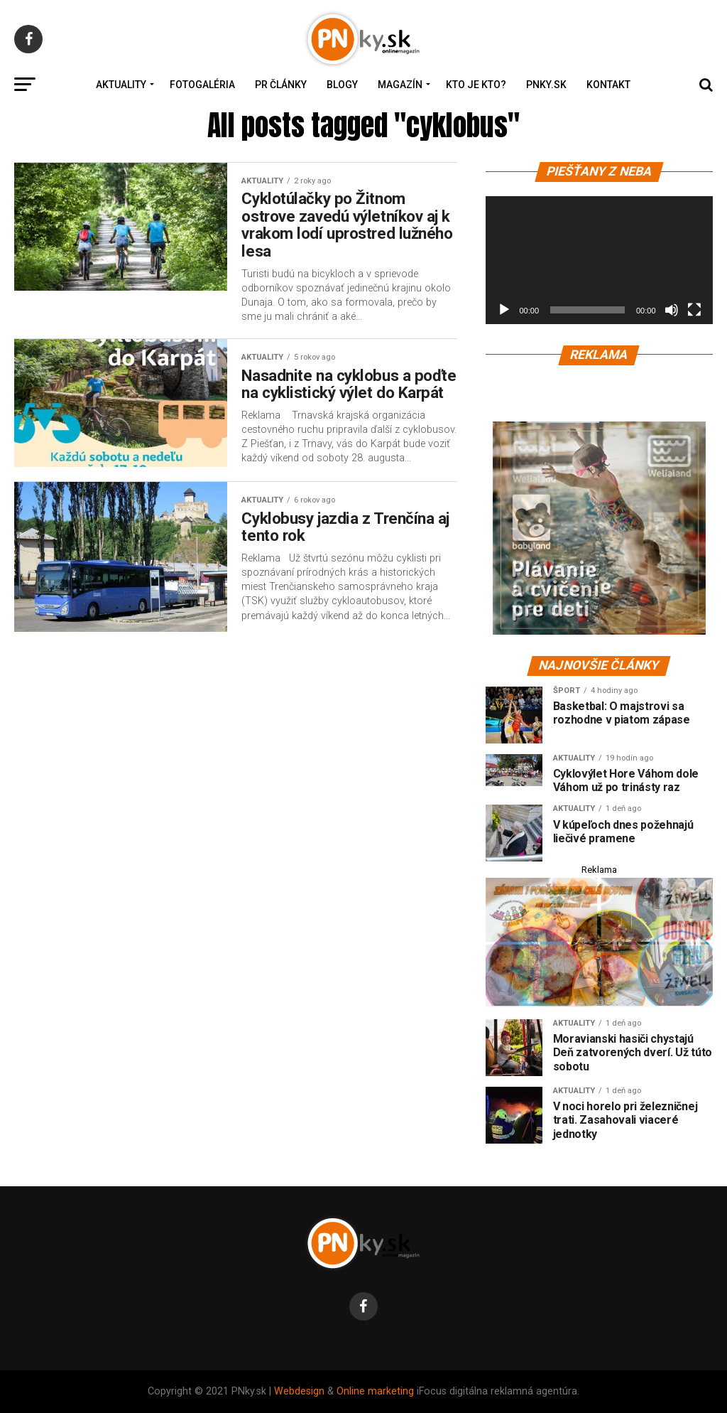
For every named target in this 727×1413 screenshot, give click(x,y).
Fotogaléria (202, 84)
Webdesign (299, 1391)
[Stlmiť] (672, 310)
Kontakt (608, 84)
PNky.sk (546, 84)
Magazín (400, 84)
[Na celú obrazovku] (694, 310)
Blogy (342, 84)
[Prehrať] (504, 310)
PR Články (281, 84)
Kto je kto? (476, 84)
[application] (599, 260)
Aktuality (121, 84)
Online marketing (375, 1391)
